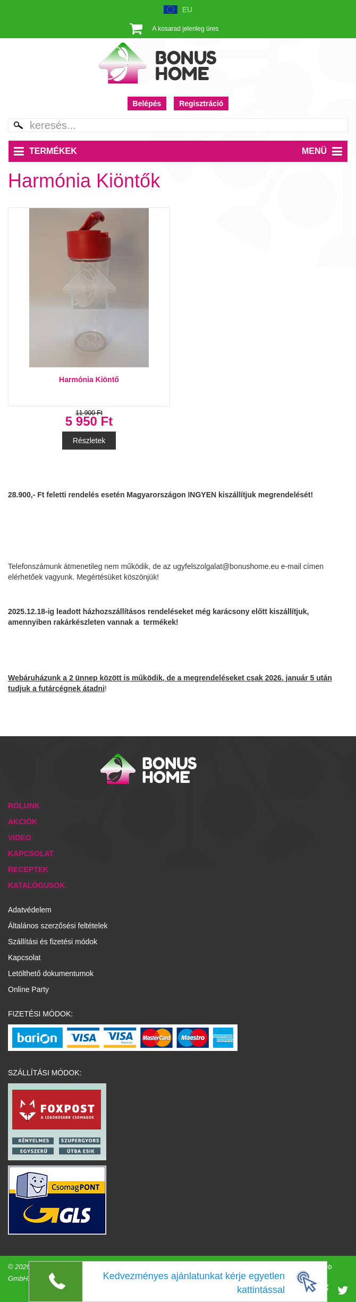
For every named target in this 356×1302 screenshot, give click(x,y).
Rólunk (24, 805)
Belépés (147, 103)
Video (19, 837)
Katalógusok (36, 885)
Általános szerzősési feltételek (58, 925)
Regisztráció (201, 103)
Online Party (28, 989)
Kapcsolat (31, 853)
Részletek (89, 440)
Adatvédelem (30, 910)
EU (187, 9)
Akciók (22, 821)
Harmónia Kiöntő (89, 379)
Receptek (28, 869)
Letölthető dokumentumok (51, 973)
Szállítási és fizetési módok (52, 941)
